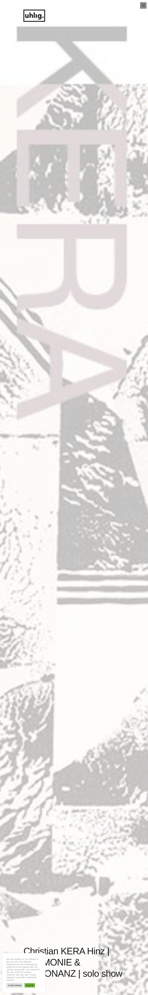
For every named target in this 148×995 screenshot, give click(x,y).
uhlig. (34, 15)
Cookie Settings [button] (14, 985)
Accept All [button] (29, 985)
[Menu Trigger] (143, 5)
